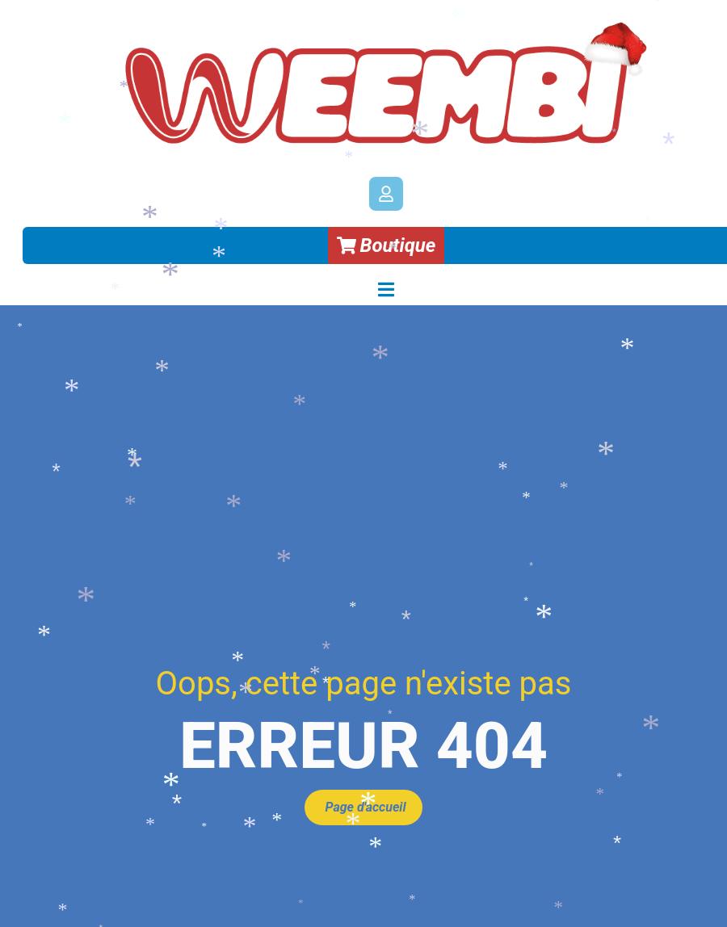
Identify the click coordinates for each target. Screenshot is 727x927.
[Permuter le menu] (386, 289)
